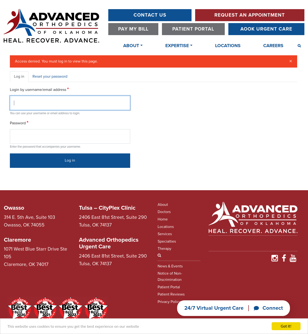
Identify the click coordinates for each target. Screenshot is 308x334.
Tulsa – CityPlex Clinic (107, 207)
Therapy (164, 248)
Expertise (177, 45)
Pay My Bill (133, 29)
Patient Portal (193, 29)
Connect (268, 308)
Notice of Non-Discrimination (170, 276)
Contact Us (150, 15)
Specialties (167, 241)
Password (18, 123)
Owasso (14, 207)
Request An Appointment (249, 15)
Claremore (17, 239)
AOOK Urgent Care (266, 29)
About (131, 45)
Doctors (164, 211)
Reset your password (49, 76)
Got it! (286, 326)
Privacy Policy (169, 301)
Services (165, 234)
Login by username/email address (38, 89)
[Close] (290, 61)
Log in (19, 76)
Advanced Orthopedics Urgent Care (108, 243)
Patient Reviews (171, 294)
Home (163, 219)
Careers (273, 45)
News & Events (170, 266)
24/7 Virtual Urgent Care (214, 308)
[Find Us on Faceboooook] (284, 259)
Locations (228, 45)
